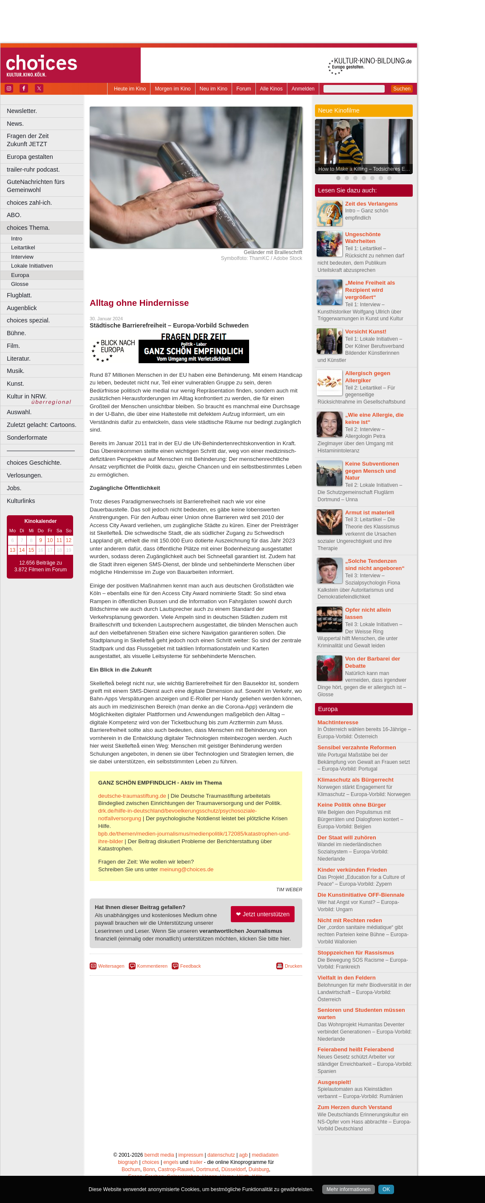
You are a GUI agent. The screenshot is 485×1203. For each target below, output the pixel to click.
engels (170, 1162)
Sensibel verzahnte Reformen (357, 747)
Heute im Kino (130, 89)
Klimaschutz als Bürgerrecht (356, 780)
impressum (191, 1155)
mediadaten (265, 1155)
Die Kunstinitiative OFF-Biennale (361, 895)
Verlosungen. (25, 475)
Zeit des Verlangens (371, 203)
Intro (16, 238)
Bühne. (16, 333)
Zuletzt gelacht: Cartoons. (42, 424)
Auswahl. (19, 412)
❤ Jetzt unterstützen (262, 914)
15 (31, 550)
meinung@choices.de (186, 869)
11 (59, 540)
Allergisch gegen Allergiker (367, 377)
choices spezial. (28, 320)
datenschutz (221, 1155)
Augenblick (22, 308)
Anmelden (303, 89)
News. (15, 123)
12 (68, 540)
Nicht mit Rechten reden (350, 920)
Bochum (131, 1169)
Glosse (19, 284)
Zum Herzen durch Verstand (355, 1107)
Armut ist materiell (369, 512)
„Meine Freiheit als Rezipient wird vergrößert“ (370, 290)
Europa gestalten (30, 156)
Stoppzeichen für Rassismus (356, 952)
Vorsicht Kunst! (365, 331)
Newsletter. (22, 110)
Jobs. (14, 488)
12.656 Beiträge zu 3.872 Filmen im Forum (40, 566)
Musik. (16, 370)
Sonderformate (27, 437)
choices (150, 1162)
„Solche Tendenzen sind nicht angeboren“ (375, 564)
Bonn (149, 1169)
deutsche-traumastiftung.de (132, 796)
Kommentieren (152, 966)
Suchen (402, 89)
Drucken (293, 966)
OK (386, 1189)
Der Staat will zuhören (347, 837)
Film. (13, 345)
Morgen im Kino (172, 89)
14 (22, 550)
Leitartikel (23, 247)
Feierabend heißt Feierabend (356, 1049)
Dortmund (207, 1169)
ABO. (14, 215)
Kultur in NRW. (27, 396)
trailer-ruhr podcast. (33, 169)
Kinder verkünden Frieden (352, 870)
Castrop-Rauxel (175, 1169)
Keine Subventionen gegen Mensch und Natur (372, 470)
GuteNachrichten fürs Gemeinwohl (36, 185)
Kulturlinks (21, 500)
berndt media (159, 1155)
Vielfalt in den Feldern (347, 977)
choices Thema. (28, 227)
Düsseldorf (233, 1169)
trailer (196, 1162)
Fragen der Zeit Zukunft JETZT (46, 140)
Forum (243, 89)
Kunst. (15, 383)
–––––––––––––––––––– (41, 450)
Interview (22, 257)
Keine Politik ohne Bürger (352, 805)
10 (50, 540)
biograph (128, 1162)
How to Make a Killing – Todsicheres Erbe (365, 169)
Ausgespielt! (334, 1082)
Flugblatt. (19, 295)
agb (243, 1155)
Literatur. (19, 358)
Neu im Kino (213, 89)
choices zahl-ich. (29, 202)
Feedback (190, 966)
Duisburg (259, 1169)
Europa (20, 275)
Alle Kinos (271, 89)
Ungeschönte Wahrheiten (363, 238)
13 (12, 550)
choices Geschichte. (34, 462)
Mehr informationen (348, 1189)
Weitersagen (111, 966)
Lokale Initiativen (32, 266)
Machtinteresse (338, 722)
